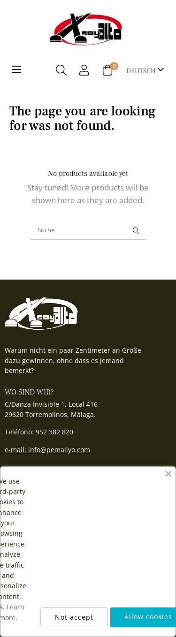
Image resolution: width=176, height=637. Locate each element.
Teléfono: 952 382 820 (39, 431)
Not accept (74, 617)
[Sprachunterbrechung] (145, 70)
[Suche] (88, 230)
